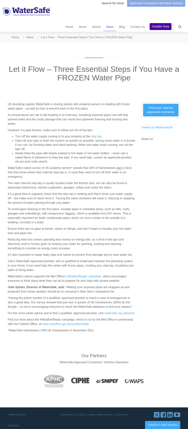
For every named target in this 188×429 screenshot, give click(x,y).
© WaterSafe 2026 (17, 414)
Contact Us (137, 26)
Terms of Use (121, 414)
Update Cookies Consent (100, 414)
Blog (122, 26)
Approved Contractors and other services (156, 3)
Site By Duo (13, 425)
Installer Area (160, 26)
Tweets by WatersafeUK (157, 127)
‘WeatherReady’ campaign (84, 276)
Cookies (81, 414)
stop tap (96, 136)
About (82, 26)
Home (69, 26)
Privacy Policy (67, 414)
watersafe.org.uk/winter (119, 313)
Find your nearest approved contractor (161, 110)
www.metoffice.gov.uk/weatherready (65, 324)
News (109, 26)
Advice (96, 26)
